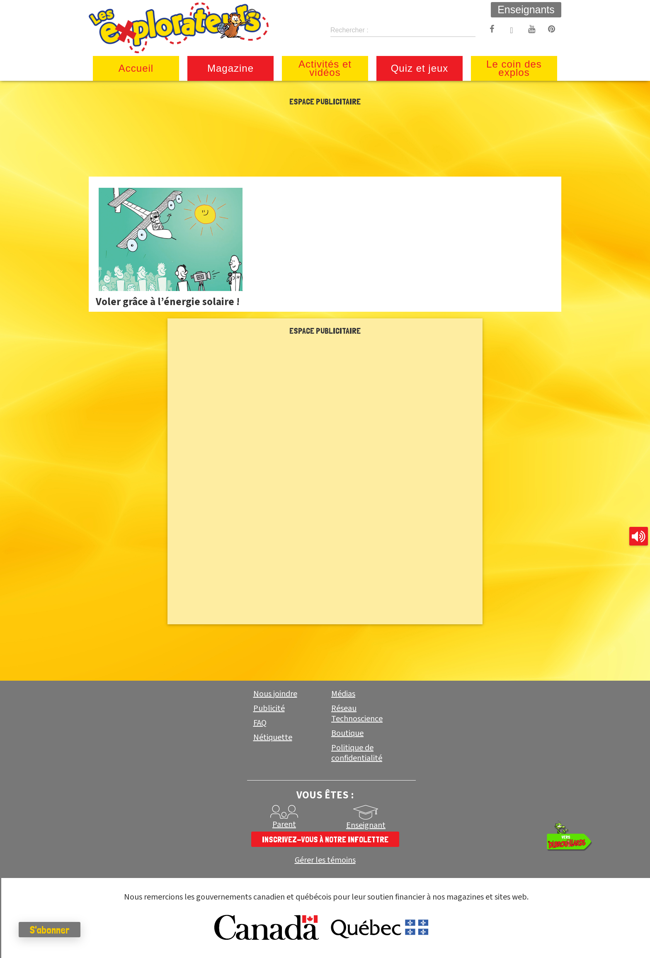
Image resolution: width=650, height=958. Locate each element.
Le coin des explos (514, 68)
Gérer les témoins (325, 860)
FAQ (260, 723)
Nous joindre (275, 694)
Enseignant (366, 825)
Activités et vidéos (325, 68)
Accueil (136, 68)
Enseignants (526, 9)
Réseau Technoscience (357, 714)
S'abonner (52, 930)
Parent (284, 824)
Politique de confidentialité (356, 753)
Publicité (269, 708)
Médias (343, 694)
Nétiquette (272, 737)
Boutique (347, 733)
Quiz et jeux (420, 68)
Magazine (230, 68)
